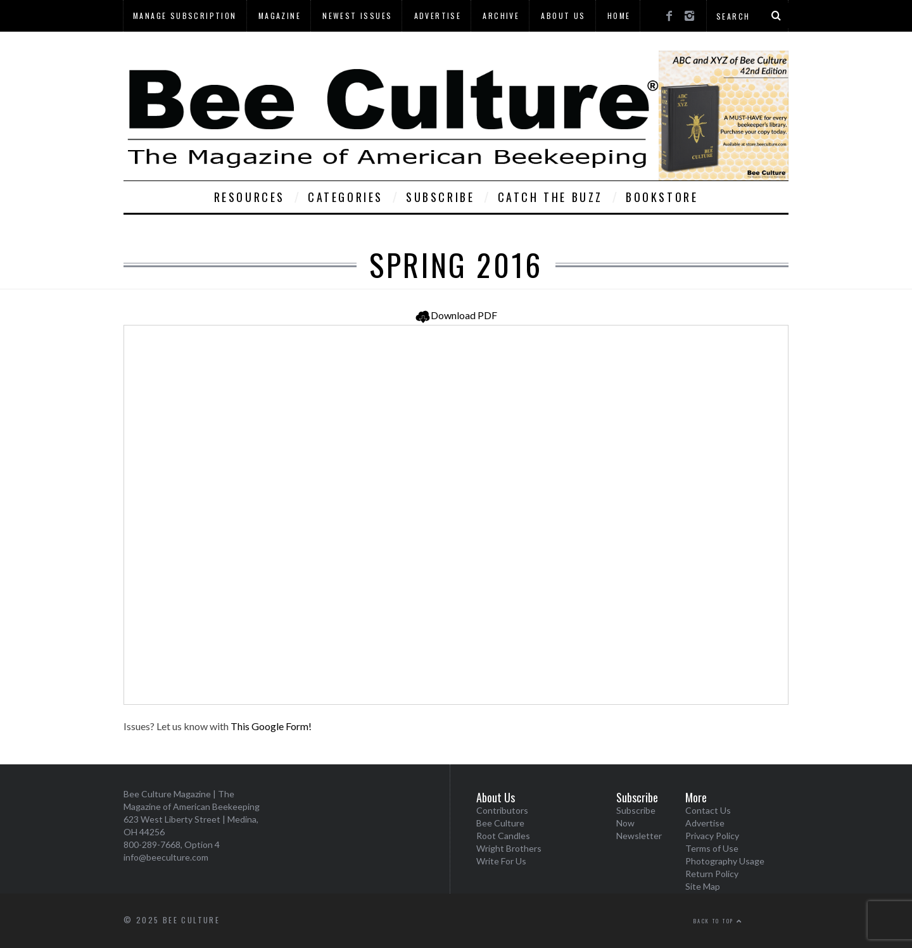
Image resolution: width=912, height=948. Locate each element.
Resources (249, 197)
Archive (501, 15)
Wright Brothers (509, 848)
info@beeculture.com (166, 857)
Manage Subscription (185, 15)
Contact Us (708, 810)
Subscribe (440, 197)
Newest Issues (357, 15)
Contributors (502, 810)
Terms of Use (711, 848)
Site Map (702, 886)
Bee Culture (500, 823)
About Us (563, 15)
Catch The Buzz (550, 197)
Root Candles (503, 835)
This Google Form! (271, 726)
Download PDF (456, 315)
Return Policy (711, 873)
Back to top (718, 921)
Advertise (438, 15)
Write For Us (501, 861)
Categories (345, 197)
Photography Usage (724, 861)
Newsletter (639, 835)
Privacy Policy (712, 835)
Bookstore (662, 197)
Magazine (279, 15)
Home (619, 15)
